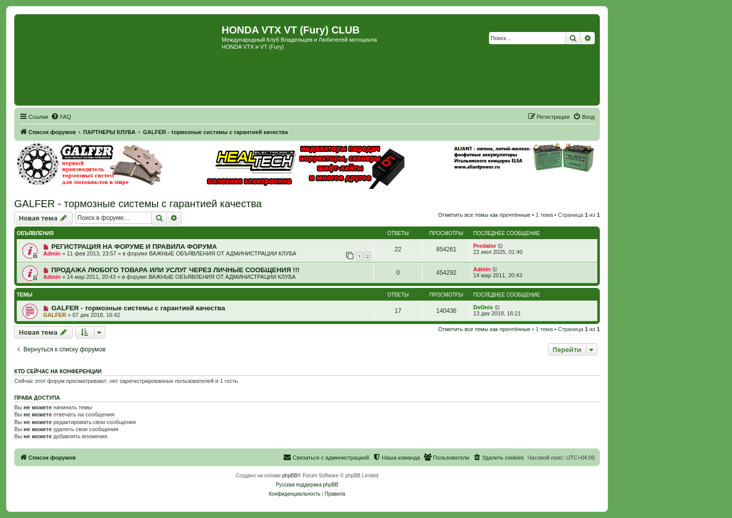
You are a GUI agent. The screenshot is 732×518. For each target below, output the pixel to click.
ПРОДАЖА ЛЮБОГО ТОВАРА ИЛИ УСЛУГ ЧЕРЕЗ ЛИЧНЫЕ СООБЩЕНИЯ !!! (175, 270)
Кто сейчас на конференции (58, 371)
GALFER (54, 315)
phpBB (289, 475)
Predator (484, 246)
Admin (51, 253)
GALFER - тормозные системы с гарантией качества (138, 203)
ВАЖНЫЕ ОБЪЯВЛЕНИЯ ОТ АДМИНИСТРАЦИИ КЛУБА (222, 253)
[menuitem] (61, 117)
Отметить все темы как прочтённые (484, 215)
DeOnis (483, 307)
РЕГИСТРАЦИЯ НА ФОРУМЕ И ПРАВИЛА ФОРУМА (134, 246)
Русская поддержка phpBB (307, 485)
